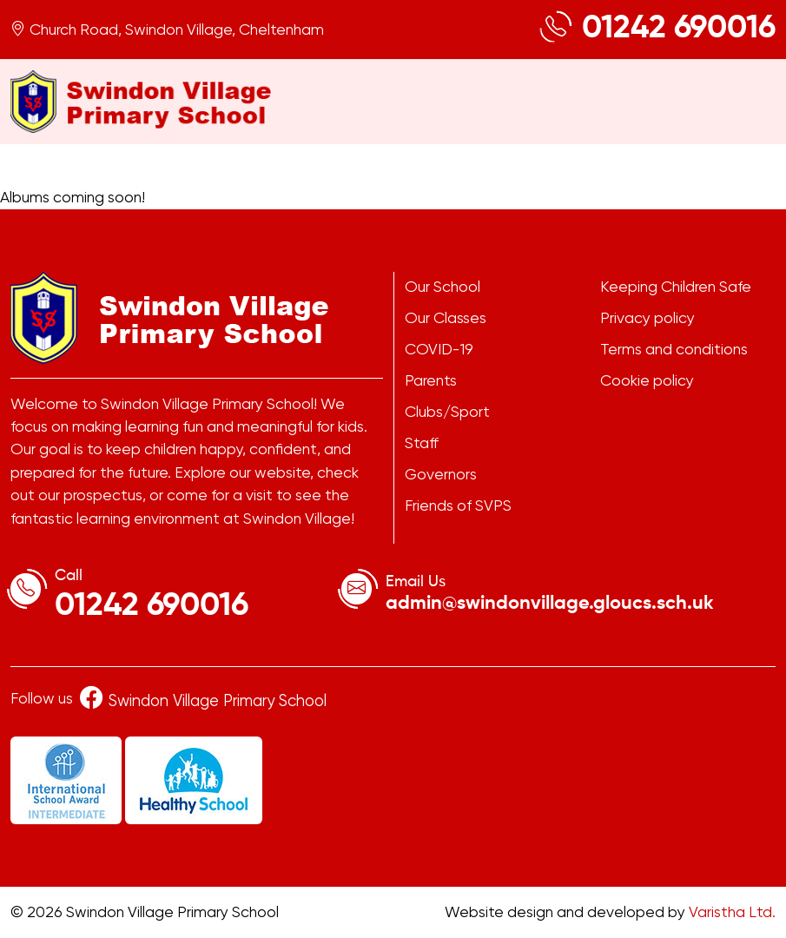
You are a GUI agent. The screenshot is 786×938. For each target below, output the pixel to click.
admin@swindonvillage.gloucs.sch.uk (550, 603)
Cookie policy (647, 380)
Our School (442, 286)
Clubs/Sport (447, 411)
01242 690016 (679, 28)
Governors (441, 474)
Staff (422, 443)
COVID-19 (439, 349)
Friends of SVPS (458, 505)
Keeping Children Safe (675, 286)
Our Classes (445, 318)
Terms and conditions (674, 349)
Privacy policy (647, 318)
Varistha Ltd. (732, 912)
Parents (431, 380)
